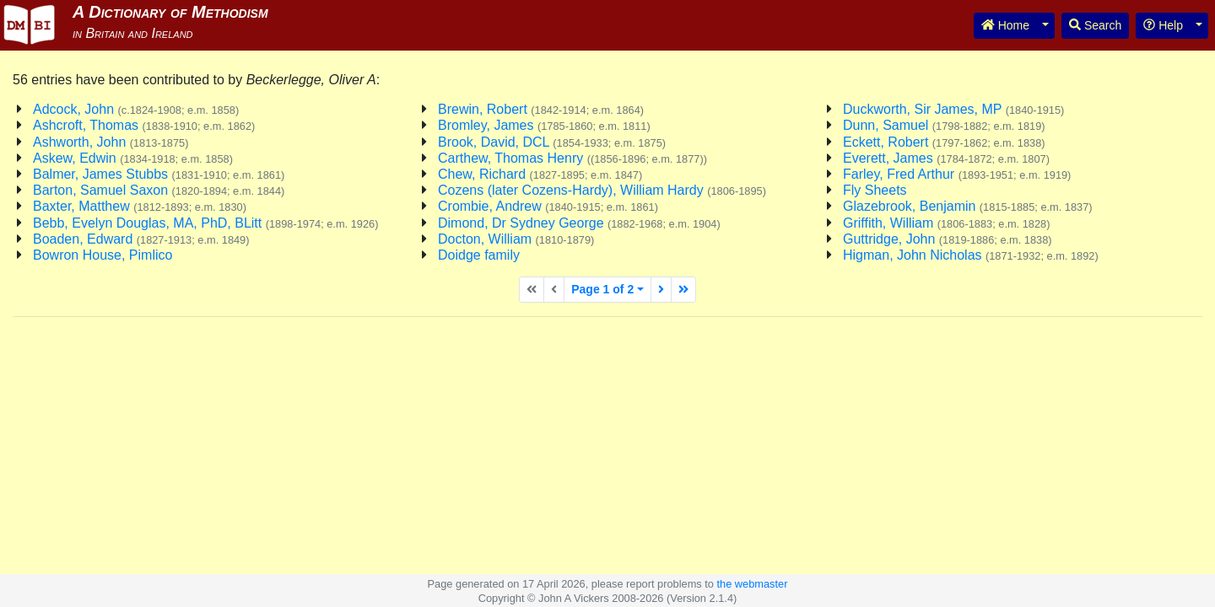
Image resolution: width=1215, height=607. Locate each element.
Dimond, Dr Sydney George (579, 223)
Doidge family (479, 255)
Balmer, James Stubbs (158, 174)
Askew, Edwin (133, 158)
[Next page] (661, 290)
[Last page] (683, 290)
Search (1095, 25)
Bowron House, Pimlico (102, 255)
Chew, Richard (540, 174)
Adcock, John (136, 109)
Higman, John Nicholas (971, 255)
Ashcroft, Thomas (144, 125)
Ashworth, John (110, 142)
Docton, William (516, 239)
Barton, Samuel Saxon (158, 190)
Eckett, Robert (944, 142)
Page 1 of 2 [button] (602, 289)
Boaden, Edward (141, 239)
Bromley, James (544, 125)
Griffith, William (946, 223)
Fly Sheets (875, 190)
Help (1163, 25)
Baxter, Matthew (139, 206)
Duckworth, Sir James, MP (953, 109)
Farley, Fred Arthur (957, 174)
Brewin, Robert (541, 109)
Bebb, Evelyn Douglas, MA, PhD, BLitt (205, 223)
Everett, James (946, 158)
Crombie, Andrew (548, 206)
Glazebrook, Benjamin (968, 206)
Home (1005, 25)
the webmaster (751, 583)
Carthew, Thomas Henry (572, 158)
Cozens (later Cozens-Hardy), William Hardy (602, 190)
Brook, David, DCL (552, 142)
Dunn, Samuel (944, 125)
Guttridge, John (947, 239)
